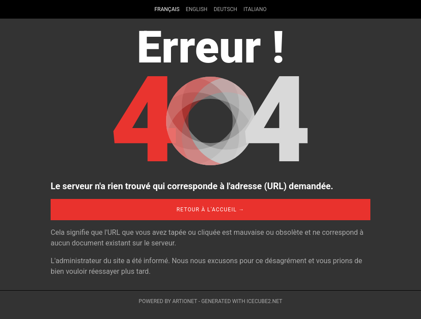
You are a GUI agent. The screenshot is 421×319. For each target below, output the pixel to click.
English (196, 9)
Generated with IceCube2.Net (241, 301)
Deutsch (225, 9)
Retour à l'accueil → (210, 209)
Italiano (254, 9)
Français (167, 9)
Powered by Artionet (168, 301)
